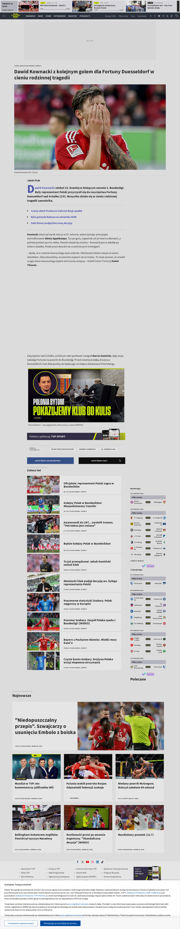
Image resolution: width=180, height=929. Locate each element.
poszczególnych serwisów (78, 904)
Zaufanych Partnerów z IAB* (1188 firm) (144, 893)
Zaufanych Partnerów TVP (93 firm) (30, 895)
